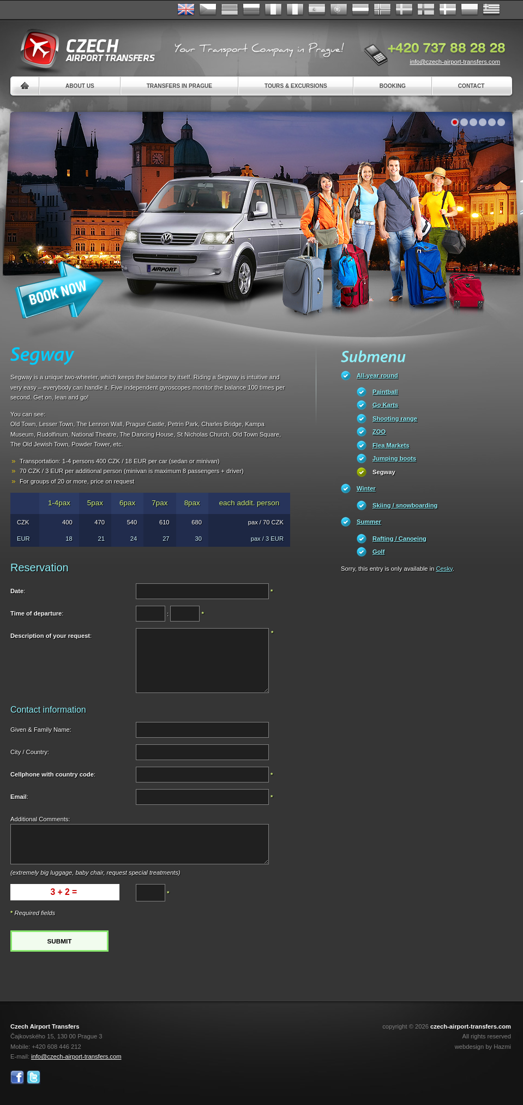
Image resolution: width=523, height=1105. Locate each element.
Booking (393, 86)
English (186, 10)
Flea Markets (391, 445)
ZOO (379, 431)
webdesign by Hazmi (483, 1046)
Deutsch (229, 10)
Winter (366, 488)
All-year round (377, 375)
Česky (208, 10)
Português (338, 10)
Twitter (33, 1077)
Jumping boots (394, 458)
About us (79, 86)
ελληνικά (491, 10)
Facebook (17, 1077)
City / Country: (29, 752)
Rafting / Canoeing (399, 538)
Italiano (295, 10)
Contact (471, 86)
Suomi (426, 10)
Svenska (404, 10)
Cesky (444, 568)
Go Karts (385, 405)
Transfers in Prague (179, 86)
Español (317, 10)
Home (25, 86)
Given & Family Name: (40, 729)
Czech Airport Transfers (83, 49)
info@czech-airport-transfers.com (455, 61)
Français (273, 10)
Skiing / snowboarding (404, 505)
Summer (369, 521)
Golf (378, 551)
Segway (383, 472)
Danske (447, 10)
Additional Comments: (40, 819)
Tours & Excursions (295, 86)
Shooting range (394, 418)
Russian (251, 10)
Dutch (360, 10)
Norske (382, 10)
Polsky (469, 10)
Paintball (385, 392)
